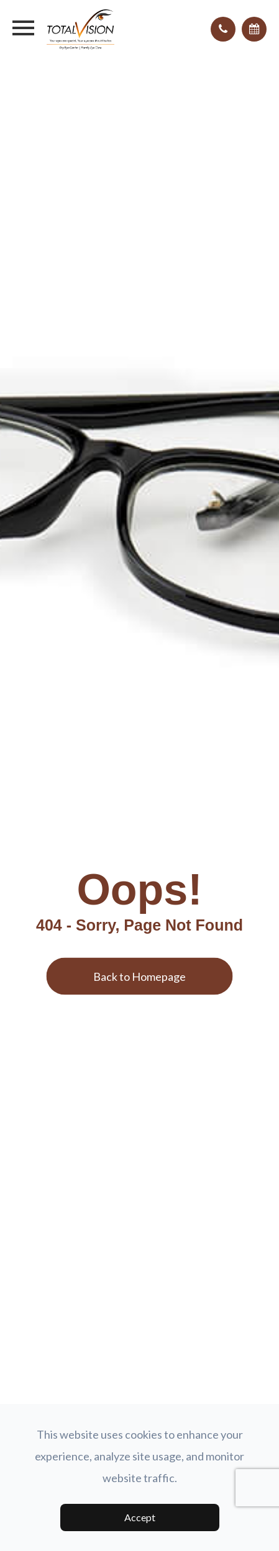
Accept (139, 1517)
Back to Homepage (139, 976)
